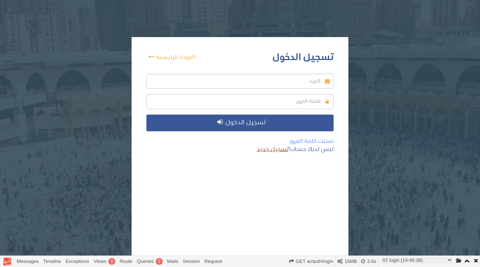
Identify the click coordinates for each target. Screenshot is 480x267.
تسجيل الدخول (241, 122)
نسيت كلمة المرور (311, 141)
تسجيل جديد (272, 149)
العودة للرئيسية (171, 57)
